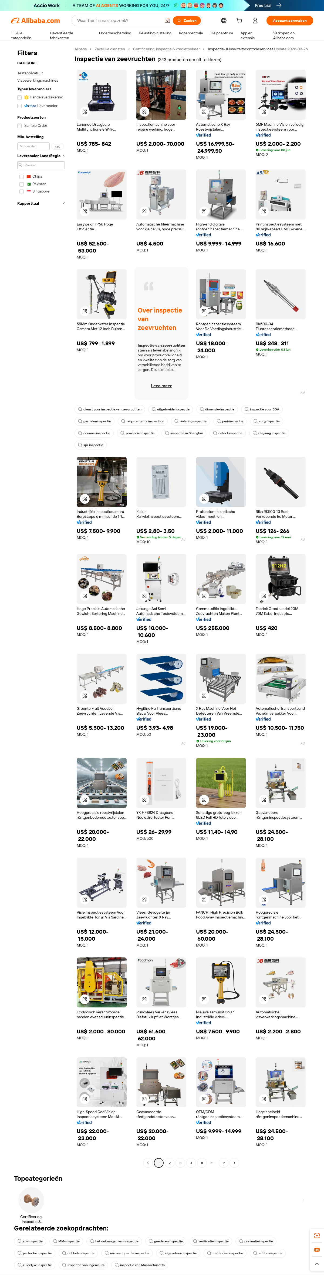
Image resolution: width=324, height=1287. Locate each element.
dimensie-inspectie (217, 409)
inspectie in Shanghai (184, 433)
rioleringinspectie (190, 421)
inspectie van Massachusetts (140, 1265)
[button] (167, 20)
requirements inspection (142, 421)
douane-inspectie (94, 433)
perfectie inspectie (35, 1253)
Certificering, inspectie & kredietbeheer (166, 49)
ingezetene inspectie (178, 1253)
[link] (317, 1236)
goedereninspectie (166, 1241)
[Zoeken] (187, 20)
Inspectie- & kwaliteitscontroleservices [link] (241, 49)
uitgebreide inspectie (171, 409)
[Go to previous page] (148, 1163)
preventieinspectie (256, 1241)
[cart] (240, 21)
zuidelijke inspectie (35, 1265)
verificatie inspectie (211, 1241)
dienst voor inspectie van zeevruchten (109, 409)
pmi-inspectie (230, 421)
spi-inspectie (90, 445)
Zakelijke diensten (110, 49)
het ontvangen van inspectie (114, 1241)
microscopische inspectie (127, 1253)
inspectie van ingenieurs (83, 1265)
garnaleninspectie (94, 421)
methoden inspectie (225, 1253)
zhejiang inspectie (269, 433)
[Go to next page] (234, 1163)
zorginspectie (267, 421)
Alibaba (81, 49)
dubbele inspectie (78, 1253)
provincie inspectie (137, 433)
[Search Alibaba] (118, 21)
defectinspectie (227, 433)
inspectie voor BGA (262, 409)
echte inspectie (267, 1253)
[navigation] (41, 606)
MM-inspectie (66, 1241)
